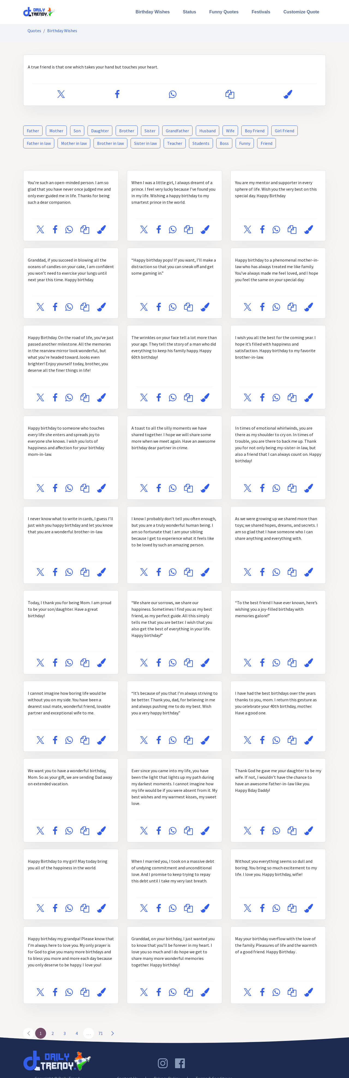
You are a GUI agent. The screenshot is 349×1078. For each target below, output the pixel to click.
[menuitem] (152, 12)
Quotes (34, 30)
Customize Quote (301, 12)
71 (100, 1033)
